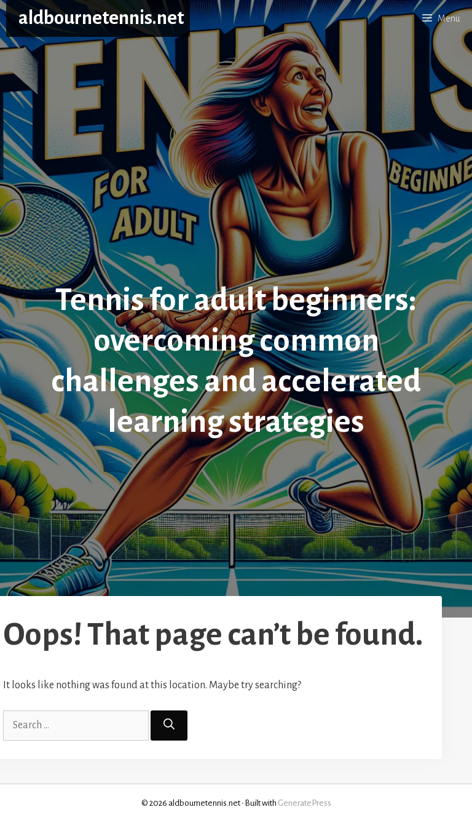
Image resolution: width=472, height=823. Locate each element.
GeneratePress (304, 803)
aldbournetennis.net (101, 18)
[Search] (169, 725)
